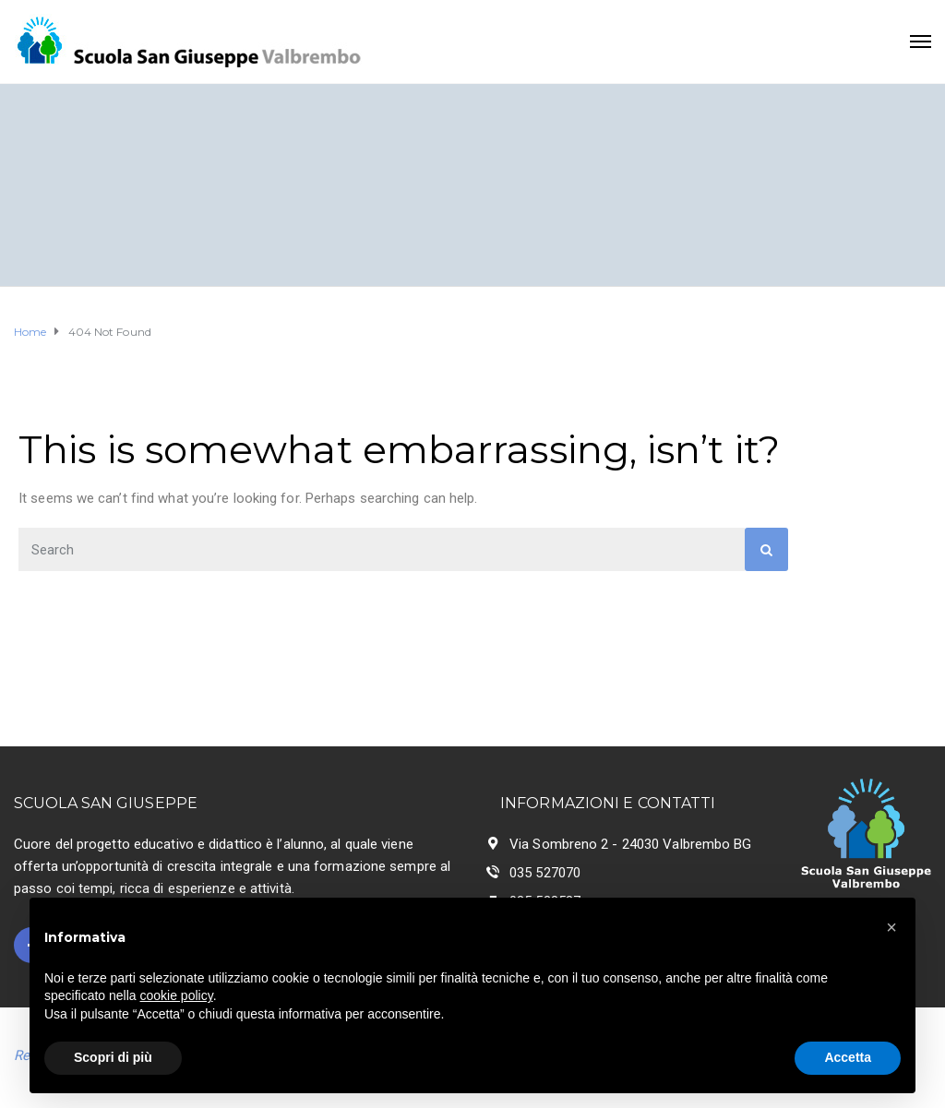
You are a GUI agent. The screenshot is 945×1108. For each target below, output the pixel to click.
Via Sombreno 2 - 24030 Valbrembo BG (630, 844)
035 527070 (544, 872)
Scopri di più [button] (113, 1057)
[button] (891, 927)
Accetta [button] (847, 1057)
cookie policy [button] (176, 995)
